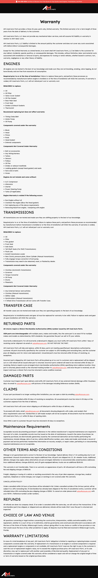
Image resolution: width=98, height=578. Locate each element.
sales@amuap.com (39, 343)
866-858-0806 (22, 1)
